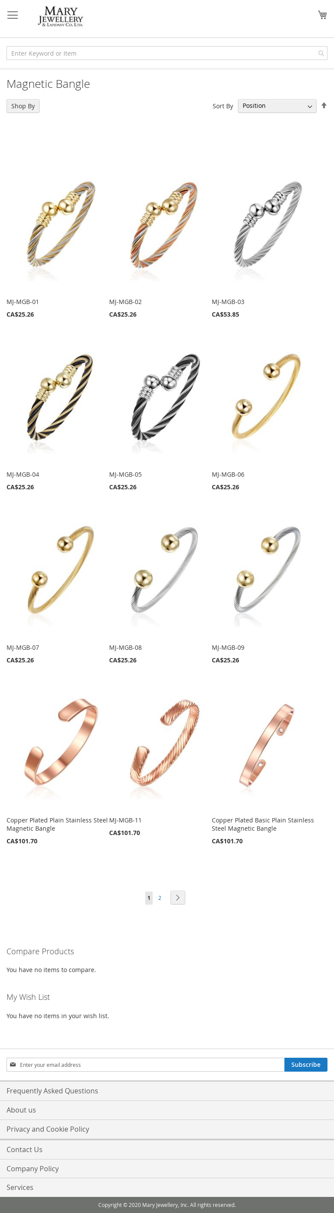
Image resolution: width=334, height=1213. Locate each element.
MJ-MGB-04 (23, 474)
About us (21, 1110)
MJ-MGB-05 (125, 474)
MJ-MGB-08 (125, 647)
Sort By (223, 105)
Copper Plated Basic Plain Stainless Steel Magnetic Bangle (263, 824)
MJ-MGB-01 (23, 301)
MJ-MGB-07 (23, 647)
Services (20, 1187)
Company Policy (33, 1168)
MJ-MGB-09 (228, 647)
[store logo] (61, 16)
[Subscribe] (305, 1065)
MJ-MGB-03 (228, 301)
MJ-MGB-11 (125, 820)
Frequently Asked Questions (52, 1091)
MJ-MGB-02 (125, 301)
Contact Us (25, 1149)
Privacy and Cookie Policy (48, 1129)
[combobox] (167, 53)
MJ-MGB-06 (228, 474)
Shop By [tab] (23, 106)
